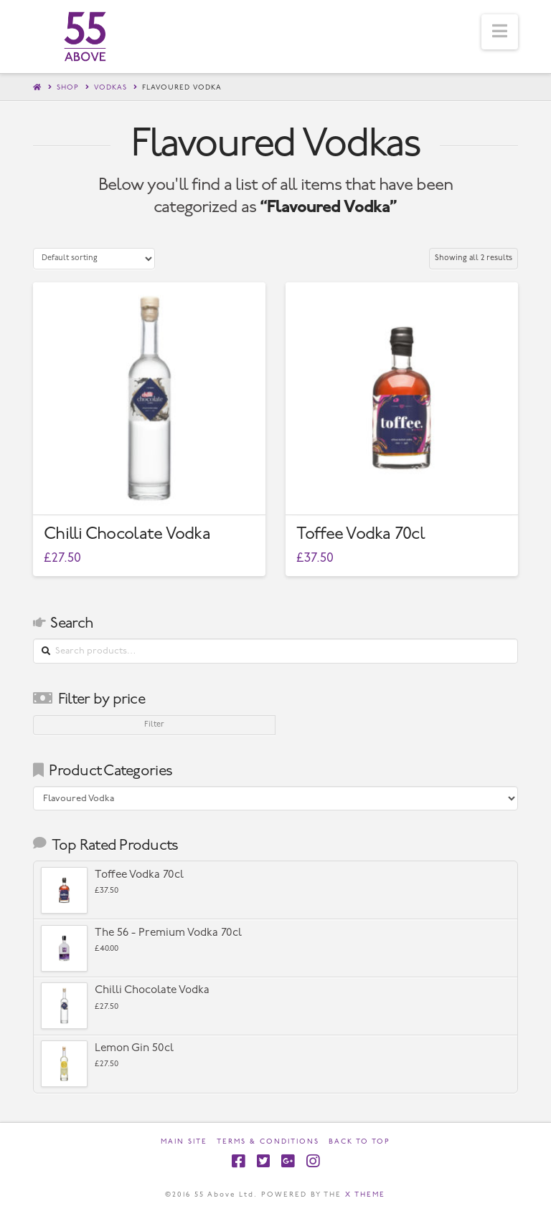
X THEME (365, 1195)
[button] (499, 31)
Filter (154, 725)
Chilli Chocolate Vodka (127, 534)
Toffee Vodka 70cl (360, 534)
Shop (68, 88)
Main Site (184, 1142)
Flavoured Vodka (182, 88)
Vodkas (110, 88)
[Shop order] (94, 258)
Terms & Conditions (268, 1142)
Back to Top (359, 1142)
